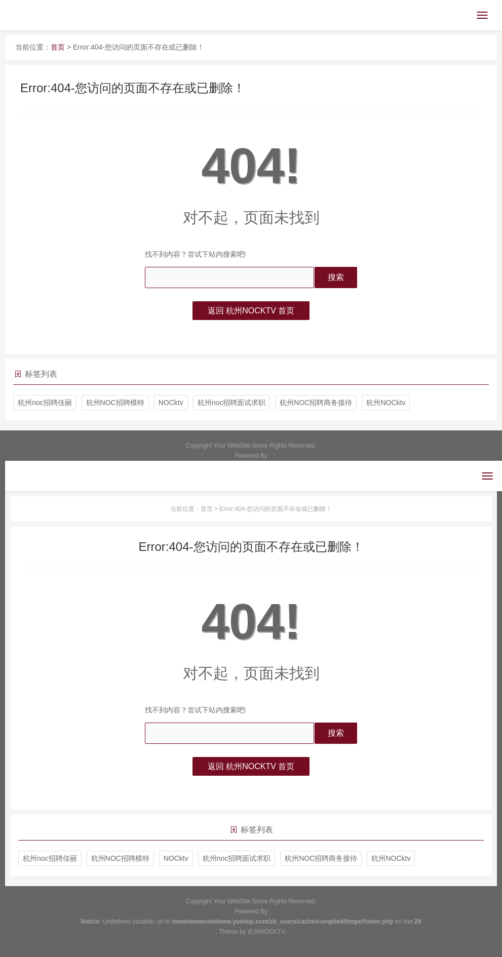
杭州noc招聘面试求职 (232, 402)
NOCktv (171, 402)
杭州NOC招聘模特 (115, 402)
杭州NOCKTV (266, 931)
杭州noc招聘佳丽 (45, 402)
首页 (58, 47)
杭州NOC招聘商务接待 (316, 402)
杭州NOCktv (385, 402)
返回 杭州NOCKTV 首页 (251, 310)
